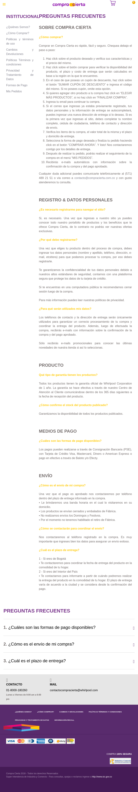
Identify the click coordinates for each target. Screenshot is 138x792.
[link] (103, 761)
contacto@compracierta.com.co (94, 177)
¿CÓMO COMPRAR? (45, 712)
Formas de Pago (16, 85)
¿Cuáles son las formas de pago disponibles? (49, 627)
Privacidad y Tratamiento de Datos (19, 75)
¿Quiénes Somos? (18, 27)
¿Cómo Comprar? (17, 33)
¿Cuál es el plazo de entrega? (34, 660)
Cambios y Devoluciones (19, 52)
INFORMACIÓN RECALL (64, 720)
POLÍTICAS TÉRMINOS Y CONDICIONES (105, 712)
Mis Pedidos (14, 91)
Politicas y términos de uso (19, 41)
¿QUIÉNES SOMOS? (23, 712)
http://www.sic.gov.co (102, 776)
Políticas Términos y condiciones (19, 62)
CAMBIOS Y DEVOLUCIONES (71, 712)
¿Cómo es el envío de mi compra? (38, 644)
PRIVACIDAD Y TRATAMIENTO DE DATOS (32, 720)
